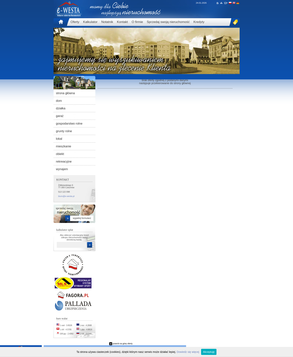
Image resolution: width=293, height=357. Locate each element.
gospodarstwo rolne (69, 123)
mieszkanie (63, 146)
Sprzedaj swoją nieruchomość (168, 22)
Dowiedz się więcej (188, 351)
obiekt (60, 154)
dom (59, 100)
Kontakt (122, 22)
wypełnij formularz (82, 218)
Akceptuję (209, 351)
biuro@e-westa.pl (66, 196)
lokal (59, 138)
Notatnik (107, 22)
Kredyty (199, 22)
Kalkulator (90, 22)
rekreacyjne (64, 161)
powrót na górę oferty (123, 343)
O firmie (137, 22)
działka (61, 108)
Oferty (75, 22)
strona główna (65, 93)
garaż (60, 116)
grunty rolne (64, 131)
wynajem (62, 169)
